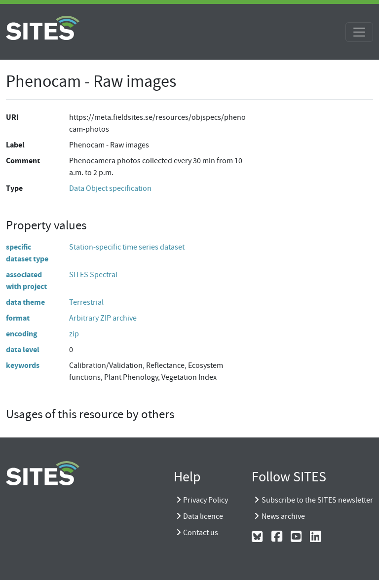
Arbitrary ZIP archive (103, 318)
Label (15, 145)
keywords (22, 365)
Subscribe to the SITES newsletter (317, 500)
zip (74, 334)
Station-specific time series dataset (127, 247)
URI (12, 117)
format (18, 318)
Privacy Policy (205, 500)
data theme (25, 302)
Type (14, 188)
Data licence (203, 516)
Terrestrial (86, 302)
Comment (23, 160)
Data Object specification (110, 188)
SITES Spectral (93, 275)
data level (22, 349)
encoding (22, 333)
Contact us (200, 533)
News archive (283, 516)
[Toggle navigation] (359, 32)
